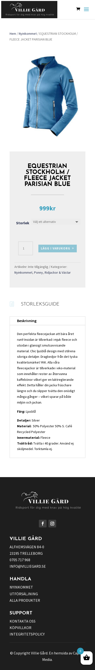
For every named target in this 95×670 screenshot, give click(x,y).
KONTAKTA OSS (23, 621)
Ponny (38, 272)
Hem (13, 33)
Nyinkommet (28, 33)
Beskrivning (26, 320)
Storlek (22, 222)
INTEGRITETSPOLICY (27, 634)
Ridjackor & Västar (58, 272)
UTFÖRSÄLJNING (24, 593)
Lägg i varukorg (55, 248)
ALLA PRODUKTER (25, 600)
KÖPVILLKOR (20, 627)
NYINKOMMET (21, 587)
